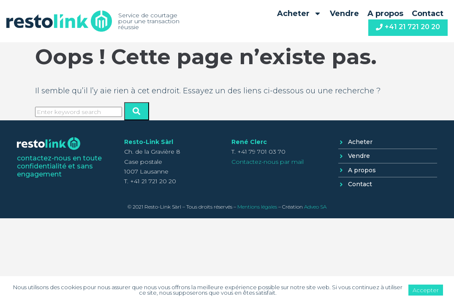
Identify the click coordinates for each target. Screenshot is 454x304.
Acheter (299, 13)
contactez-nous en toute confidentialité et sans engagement (59, 166)
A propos (385, 13)
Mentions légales (257, 207)
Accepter (426, 290)
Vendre (344, 13)
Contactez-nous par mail (267, 162)
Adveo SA (315, 207)
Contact (427, 13)
